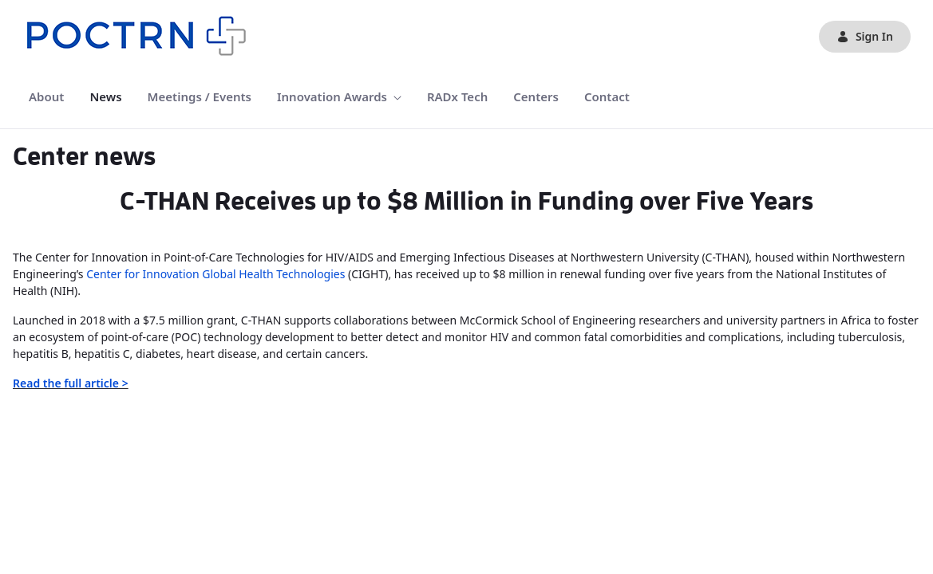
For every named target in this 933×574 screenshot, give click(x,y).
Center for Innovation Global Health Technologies (215, 273)
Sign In (864, 36)
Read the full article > (70, 383)
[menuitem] (46, 97)
